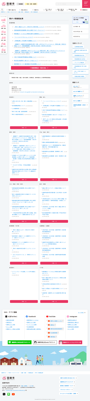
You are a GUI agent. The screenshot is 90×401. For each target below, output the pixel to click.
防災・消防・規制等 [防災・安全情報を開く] (31, 4)
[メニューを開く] (86, 4)
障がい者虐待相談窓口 (18, 114)
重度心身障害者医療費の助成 (50, 142)
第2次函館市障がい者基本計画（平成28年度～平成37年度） (54, 213)
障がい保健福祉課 (34, 12)
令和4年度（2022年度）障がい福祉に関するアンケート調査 (54, 207)
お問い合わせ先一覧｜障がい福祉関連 (22, 101)
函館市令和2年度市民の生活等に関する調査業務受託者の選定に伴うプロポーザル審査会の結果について (24, 171)
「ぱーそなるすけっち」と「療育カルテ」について (24, 255)
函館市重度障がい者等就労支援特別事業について (54, 137)
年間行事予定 (76, 36)
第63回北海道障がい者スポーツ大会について (26, 60)
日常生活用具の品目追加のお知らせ (51, 284)
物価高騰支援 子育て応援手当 (80, 66)
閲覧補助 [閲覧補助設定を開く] (20, 4)
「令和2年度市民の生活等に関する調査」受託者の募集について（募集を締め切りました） (24, 213)
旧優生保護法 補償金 (79, 76)
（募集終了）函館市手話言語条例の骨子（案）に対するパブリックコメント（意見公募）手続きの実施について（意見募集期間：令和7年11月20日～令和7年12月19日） (40, 45)
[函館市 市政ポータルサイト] (8, 4)
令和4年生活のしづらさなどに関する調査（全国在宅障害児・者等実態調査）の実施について (54, 200)
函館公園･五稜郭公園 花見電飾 (80, 51)
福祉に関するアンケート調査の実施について (54, 188)
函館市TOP (3, 12)
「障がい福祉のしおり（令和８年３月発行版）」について (29, 27)
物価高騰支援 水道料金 (80, 59)
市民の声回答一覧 (77, 31)
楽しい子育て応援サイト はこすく (80, 72)
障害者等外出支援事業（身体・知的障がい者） (54, 156)
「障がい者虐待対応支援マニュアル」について (24, 249)
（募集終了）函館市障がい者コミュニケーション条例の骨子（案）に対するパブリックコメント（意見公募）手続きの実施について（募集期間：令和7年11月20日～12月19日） (39, 51)
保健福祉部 (27, 12)
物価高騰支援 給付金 (79, 55)
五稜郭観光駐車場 (79, 46)
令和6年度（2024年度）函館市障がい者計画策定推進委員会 (54, 237)
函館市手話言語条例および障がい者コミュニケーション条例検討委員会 (54, 243)
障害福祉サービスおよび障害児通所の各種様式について (29, 34)
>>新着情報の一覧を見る (38, 68)
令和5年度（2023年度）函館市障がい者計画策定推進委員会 (54, 249)
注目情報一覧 (76, 26)
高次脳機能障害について (18, 106)
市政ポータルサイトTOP (12, 12)
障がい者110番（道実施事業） (20, 111)
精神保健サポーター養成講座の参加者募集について (27, 64)
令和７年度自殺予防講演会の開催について (25, 57)
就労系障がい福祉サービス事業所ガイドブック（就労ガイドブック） (24, 237)
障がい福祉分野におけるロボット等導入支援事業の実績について (54, 278)
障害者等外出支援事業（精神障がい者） (53, 151)
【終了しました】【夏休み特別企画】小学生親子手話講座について (54, 120)
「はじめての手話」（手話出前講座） (22, 165)
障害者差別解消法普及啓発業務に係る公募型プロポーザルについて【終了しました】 (24, 201)
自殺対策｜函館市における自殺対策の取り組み (54, 294)
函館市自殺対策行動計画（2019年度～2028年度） (54, 193)
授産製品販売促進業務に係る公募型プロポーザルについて (29, 30)
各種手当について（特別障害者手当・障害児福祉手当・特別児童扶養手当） (54, 146)
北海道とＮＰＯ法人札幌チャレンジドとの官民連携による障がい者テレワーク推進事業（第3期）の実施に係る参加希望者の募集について (24, 157)
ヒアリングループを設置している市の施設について (24, 272)
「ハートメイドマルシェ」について (23, 37)
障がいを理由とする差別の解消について (53, 288)
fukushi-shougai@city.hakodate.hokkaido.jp (32, 92)
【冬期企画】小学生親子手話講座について (25, 40)
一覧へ (24, 127)
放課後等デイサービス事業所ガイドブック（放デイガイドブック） (23, 243)
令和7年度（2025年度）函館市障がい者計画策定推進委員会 (54, 230)
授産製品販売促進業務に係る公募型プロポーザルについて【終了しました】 (24, 207)
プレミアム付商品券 (79, 62)
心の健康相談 (15, 108)
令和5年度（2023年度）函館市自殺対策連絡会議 (54, 255)
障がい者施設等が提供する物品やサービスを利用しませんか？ (24, 195)
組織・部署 (21, 12)
